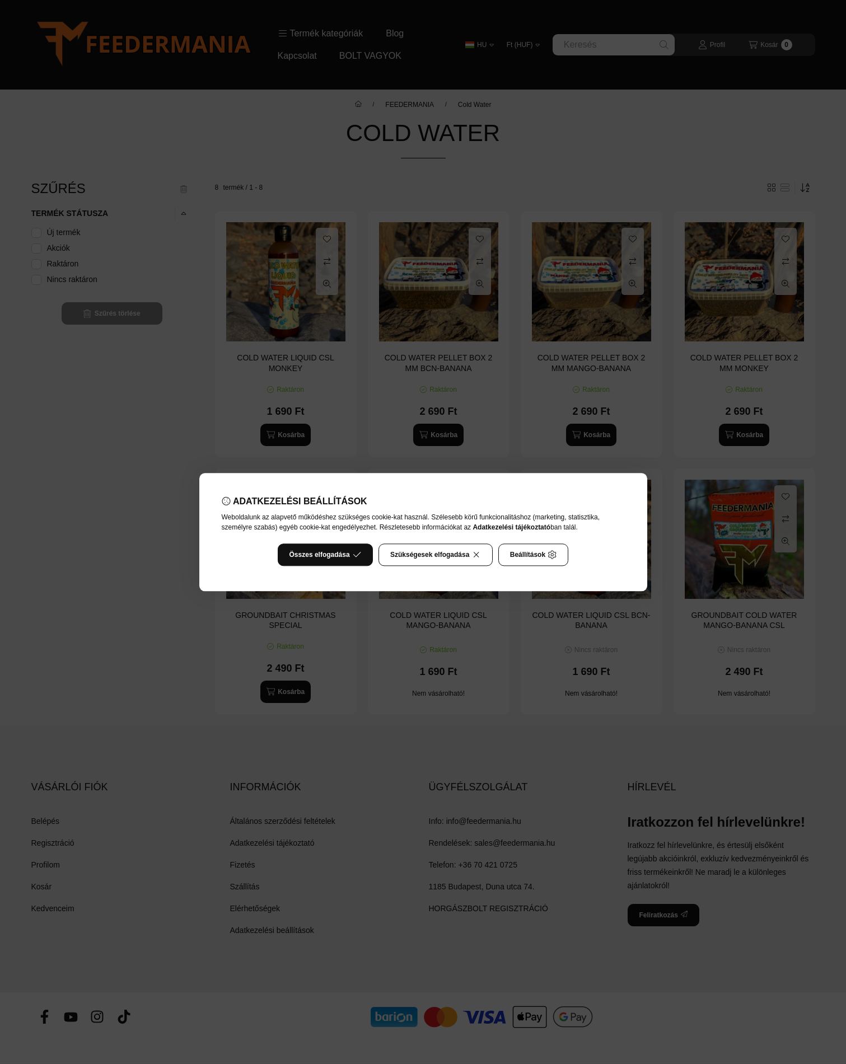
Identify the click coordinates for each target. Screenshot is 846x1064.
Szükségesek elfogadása (435, 554)
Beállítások (533, 554)
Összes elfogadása (325, 554)
